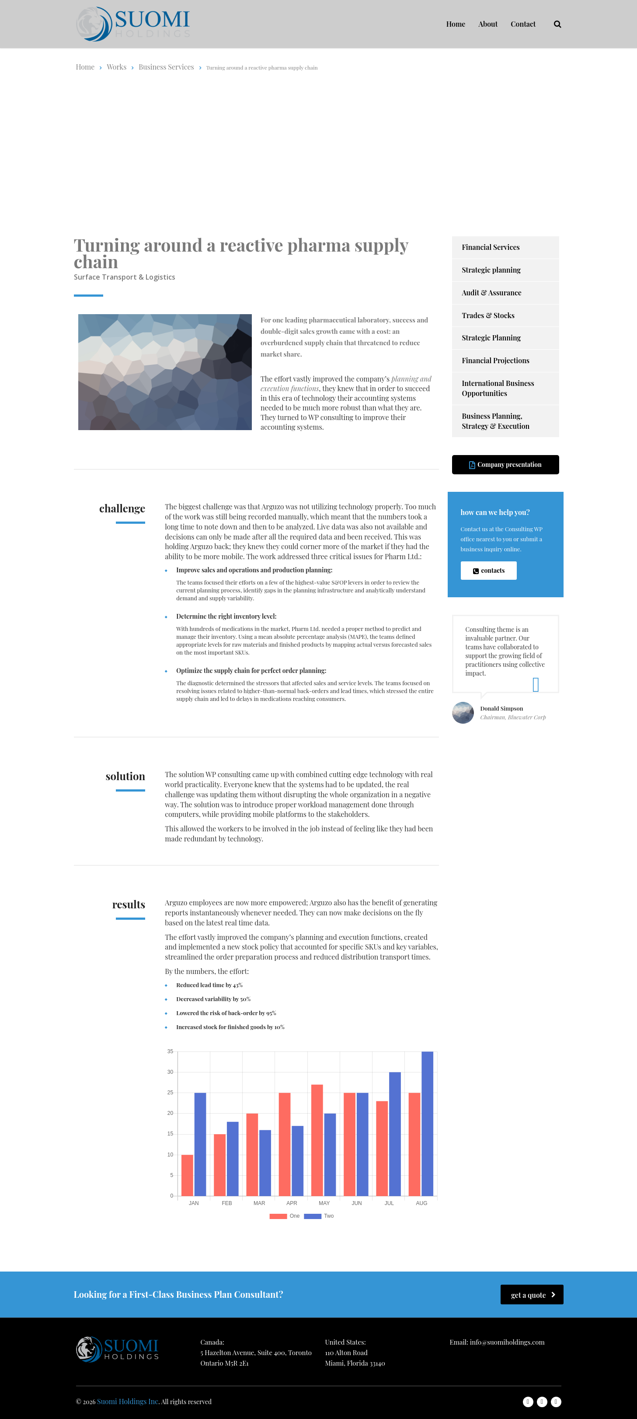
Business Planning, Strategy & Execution (496, 421)
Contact (523, 23)
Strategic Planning (491, 337)
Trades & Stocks (488, 315)
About (488, 23)
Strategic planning (491, 269)
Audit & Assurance (492, 292)
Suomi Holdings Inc (127, 1401)
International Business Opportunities (498, 388)
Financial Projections (496, 360)
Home (456, 23)
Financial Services (491, 247)
